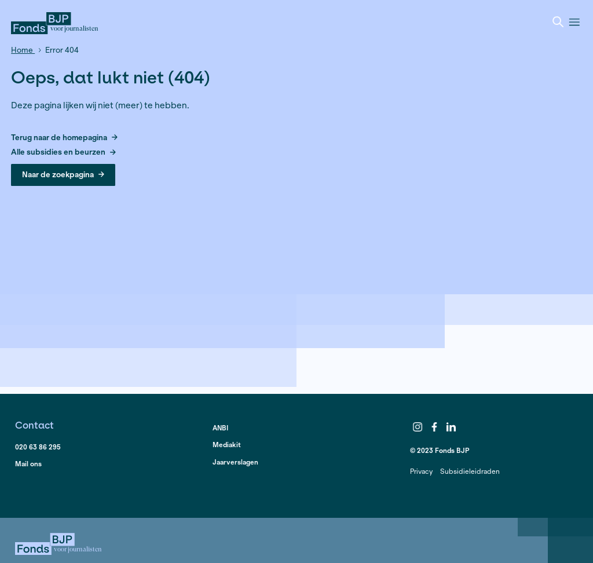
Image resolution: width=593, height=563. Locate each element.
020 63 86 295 (38, 447)
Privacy (421, 471)
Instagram (417, 426)
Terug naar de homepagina (64, 138)
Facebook (434, 426)
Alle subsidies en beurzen (63, 152)
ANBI (220, 427)
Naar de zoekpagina (63, 175)
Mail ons (28, 463)
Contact (34, 425)
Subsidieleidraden (470, 471)
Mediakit (227, 444)
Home (23, 50)
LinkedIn (451, 426)
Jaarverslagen (235, 462)
